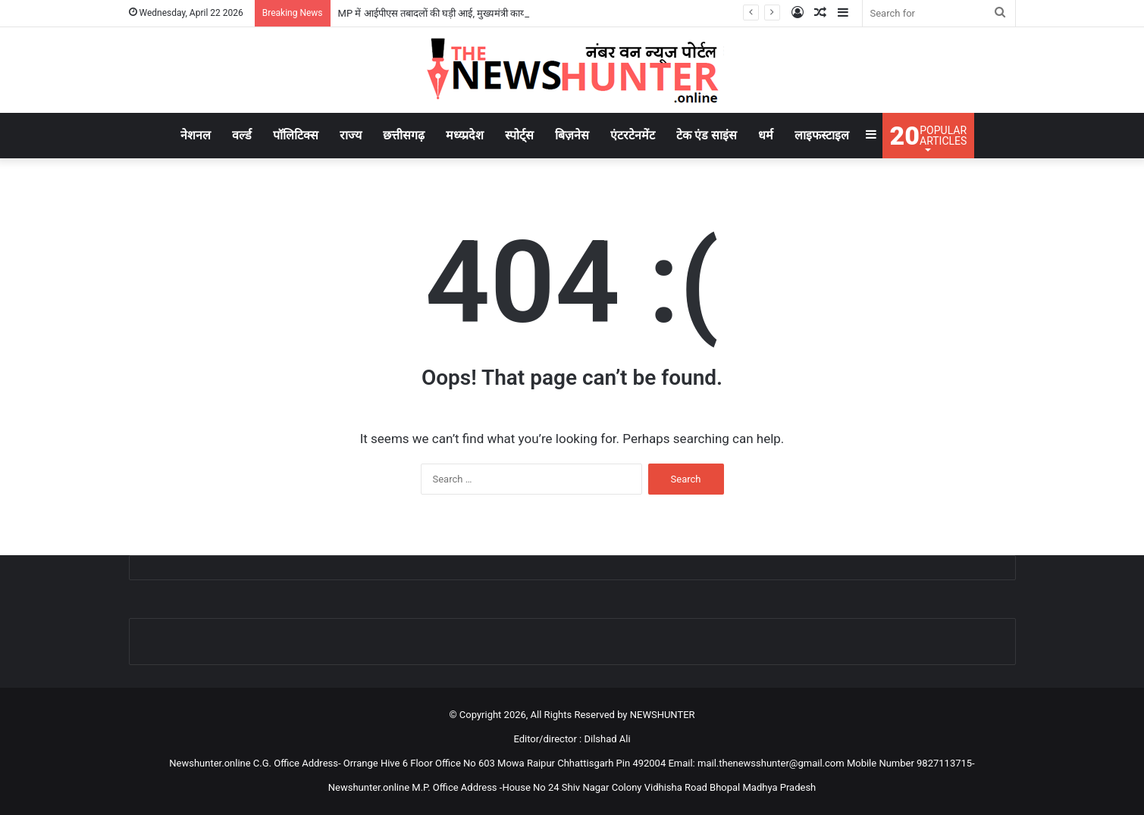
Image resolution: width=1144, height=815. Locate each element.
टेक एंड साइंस (706, 135)
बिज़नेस (572, 135)
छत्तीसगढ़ (404, 135)
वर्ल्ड (242, 135)
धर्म (765, 135)
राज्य (351, 135)
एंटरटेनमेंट (632, 135)
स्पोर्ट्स (519, 135)
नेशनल (195, 135)
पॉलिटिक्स (295, 135)
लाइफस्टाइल (822, 135)
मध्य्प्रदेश (465, 135)
